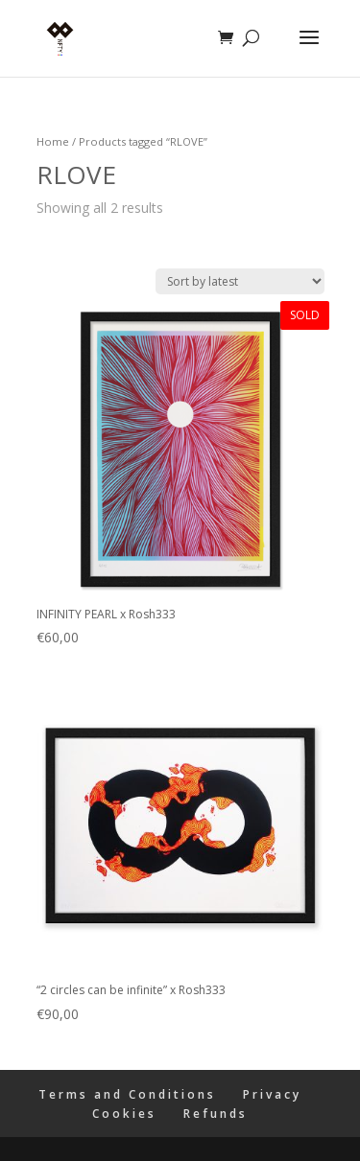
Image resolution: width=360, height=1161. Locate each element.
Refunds (215, 1113)
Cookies (124, 1113)
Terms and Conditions (127, 1094)
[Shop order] (240, 281)
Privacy (272, 1094)
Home (52, 141)
